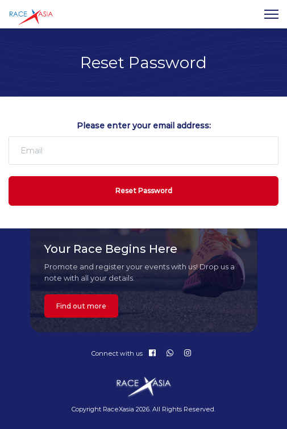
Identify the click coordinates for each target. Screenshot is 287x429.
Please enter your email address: (144, 125)
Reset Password (143, 190)
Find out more (81, 306)
